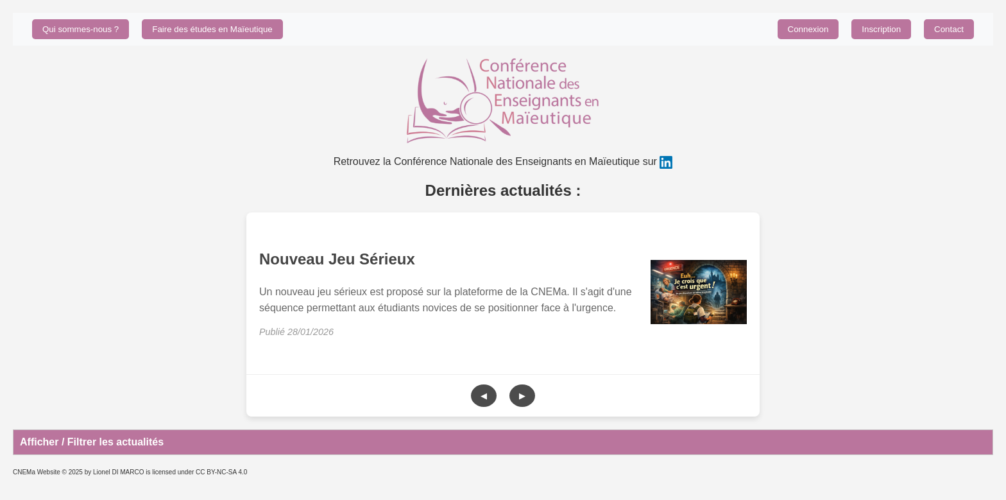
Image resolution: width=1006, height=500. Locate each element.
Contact (949, 29)
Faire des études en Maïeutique (212, 29)
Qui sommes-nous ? (80, 29)
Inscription (881, 29)
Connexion (808, 29)
